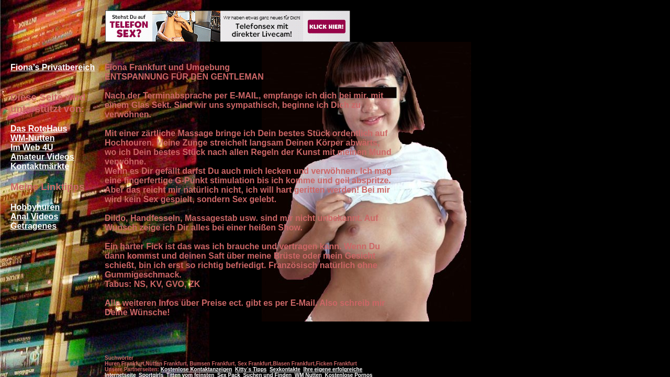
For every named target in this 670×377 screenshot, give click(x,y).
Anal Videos (34, 216)
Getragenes (33, 225)
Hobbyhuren (35, 207)
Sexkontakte (285, 369)
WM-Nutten (32, 138)
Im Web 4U (31, 147)
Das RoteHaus (38, 128)
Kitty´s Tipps (250, 369)
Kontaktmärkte (39, 166)
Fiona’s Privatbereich (52, 67)
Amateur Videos (42, 156)
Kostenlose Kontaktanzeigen (196, 369)
